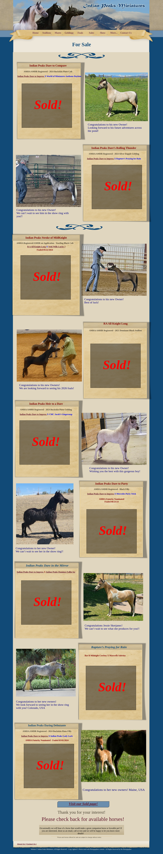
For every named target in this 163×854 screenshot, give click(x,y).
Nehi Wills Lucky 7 (57, 247)
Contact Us (31, 844)
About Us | (21, 844)
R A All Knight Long (36, 247)
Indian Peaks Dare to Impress (34, 736)
